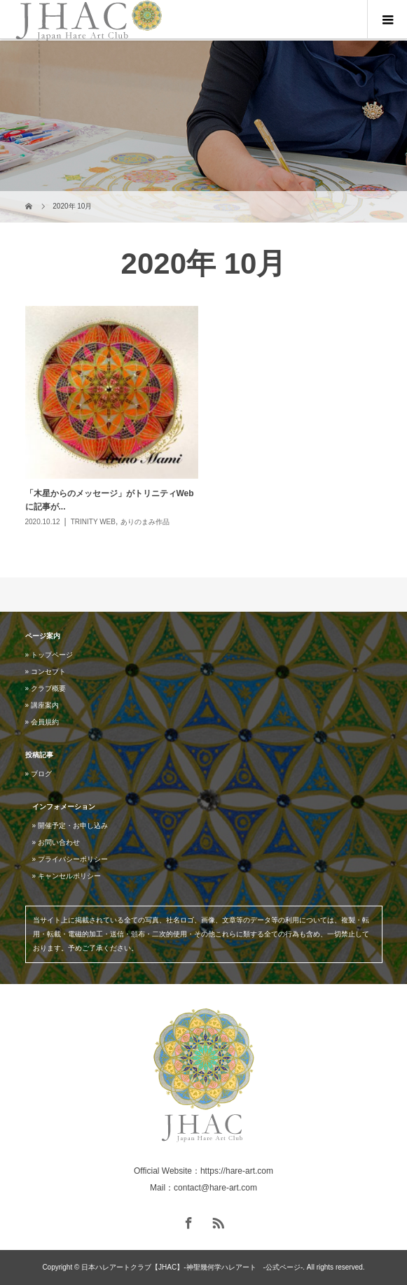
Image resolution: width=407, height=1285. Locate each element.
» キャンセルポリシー (66, 876)
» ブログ (38, 774)
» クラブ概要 (45, 688)
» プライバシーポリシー (70, 859)
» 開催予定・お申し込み (70, 825)
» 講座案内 (42, 705)
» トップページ (49, 655)
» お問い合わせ (56, 842)
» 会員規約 (42, 722)
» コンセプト (45, 671)
